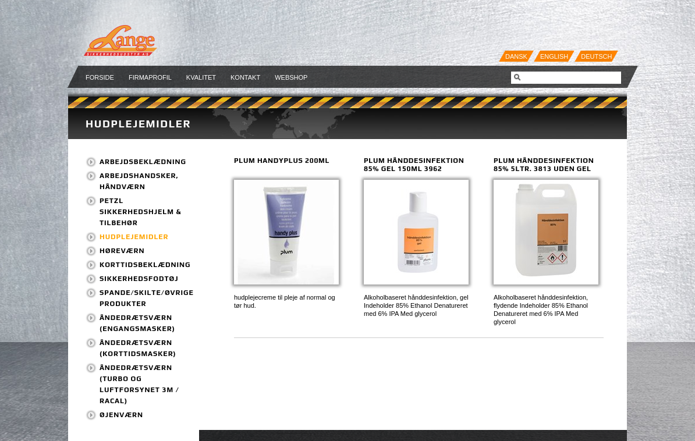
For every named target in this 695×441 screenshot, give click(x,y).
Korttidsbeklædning (145, 265)
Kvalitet (201, 77)
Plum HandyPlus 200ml (281, 161)
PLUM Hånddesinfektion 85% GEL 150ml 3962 (414, 165)
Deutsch (596, 56)
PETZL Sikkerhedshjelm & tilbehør (140, 212)
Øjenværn (121, 415)
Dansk (516, 56)
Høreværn (122, 251)
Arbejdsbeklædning (143, 162)
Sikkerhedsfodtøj (139, 279)
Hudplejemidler (138, 124)
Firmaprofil (150, 77)
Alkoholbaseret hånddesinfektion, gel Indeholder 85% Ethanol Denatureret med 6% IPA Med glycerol (416, 305)
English (554, 56)
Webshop (291, 77)
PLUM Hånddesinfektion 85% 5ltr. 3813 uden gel (544, 165)
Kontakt (245, 77)
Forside (100, 77)
